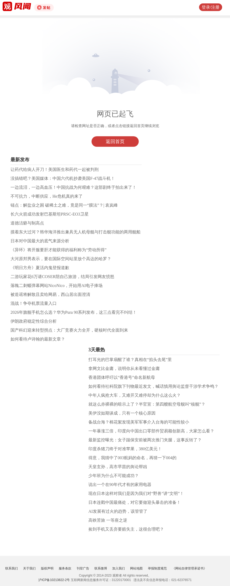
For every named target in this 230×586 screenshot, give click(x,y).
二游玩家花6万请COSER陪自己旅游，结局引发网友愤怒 (62, 276)
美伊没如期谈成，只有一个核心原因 (122, 413)
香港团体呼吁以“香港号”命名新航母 (121, 377)
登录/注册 (211, 7)
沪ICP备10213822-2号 (54, 580)
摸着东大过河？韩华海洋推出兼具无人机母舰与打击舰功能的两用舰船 (75, 232)
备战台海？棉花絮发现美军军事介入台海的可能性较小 (138, 422)
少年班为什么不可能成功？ (113, 475)
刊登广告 (83, 568)
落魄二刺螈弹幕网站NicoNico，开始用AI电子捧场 (56, 285)
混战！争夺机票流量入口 (33, 303)
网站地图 (136, 568)
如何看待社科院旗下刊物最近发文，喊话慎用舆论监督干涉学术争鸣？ (153, 386)
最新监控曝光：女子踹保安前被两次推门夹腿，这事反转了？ (145, 440)
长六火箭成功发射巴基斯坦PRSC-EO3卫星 (49, 214)
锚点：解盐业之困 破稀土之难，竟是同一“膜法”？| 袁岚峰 (64, 205)
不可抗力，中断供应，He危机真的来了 (46, 196)
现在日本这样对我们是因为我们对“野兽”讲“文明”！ (136, 493)
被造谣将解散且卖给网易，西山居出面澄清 (50, 294)
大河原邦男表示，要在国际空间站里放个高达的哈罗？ (60, 259)
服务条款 (65, 568)
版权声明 (47, 568)
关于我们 (29, 568)
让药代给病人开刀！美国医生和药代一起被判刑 (54, 169)
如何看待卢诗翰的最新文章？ (37, 339)
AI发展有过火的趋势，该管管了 (117, 511)
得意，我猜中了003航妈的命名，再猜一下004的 (132, 458)
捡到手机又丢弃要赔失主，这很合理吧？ (126, 529)
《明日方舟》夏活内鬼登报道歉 (39, 267)
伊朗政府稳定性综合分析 (33, 321)
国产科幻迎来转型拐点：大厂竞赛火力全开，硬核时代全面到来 (69, 330)
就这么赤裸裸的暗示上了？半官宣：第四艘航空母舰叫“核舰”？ (146, 404)
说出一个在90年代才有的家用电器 (119, 484)
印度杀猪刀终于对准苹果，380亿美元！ (125, 449)
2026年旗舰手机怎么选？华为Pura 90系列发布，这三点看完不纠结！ (73, 312)
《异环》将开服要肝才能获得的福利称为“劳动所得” (58, 250)
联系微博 (100, 568)
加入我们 (118, 568)
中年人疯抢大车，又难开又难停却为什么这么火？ (134, 395)
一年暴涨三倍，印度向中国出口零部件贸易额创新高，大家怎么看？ (151, 431)
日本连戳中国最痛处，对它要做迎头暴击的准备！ (134, 502)
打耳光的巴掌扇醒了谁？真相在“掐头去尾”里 (130, 359)
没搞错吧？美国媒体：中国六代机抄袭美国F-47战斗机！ (62, 178)
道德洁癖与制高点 (27, 223)
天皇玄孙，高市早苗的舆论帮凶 (117, 466)
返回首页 (115, 141)
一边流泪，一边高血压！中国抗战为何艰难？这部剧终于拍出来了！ (73, 187)
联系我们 (11, 568)
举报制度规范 (157, 568)
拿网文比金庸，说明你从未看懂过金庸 (124, 368)
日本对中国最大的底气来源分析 (39, 241)
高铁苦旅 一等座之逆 (107, 520)
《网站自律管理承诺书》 (189, 568)
